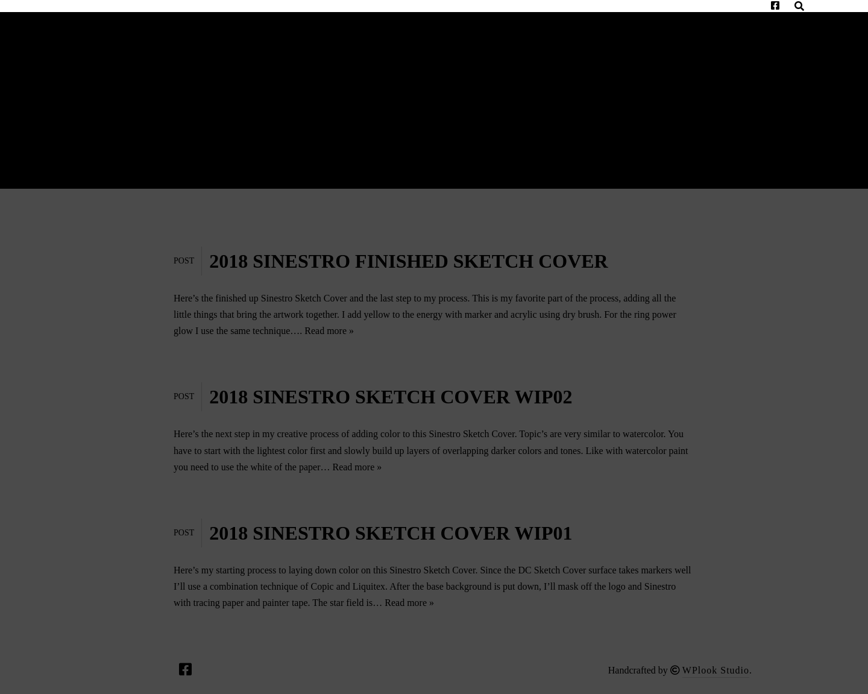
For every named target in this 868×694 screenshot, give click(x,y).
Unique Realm (629, 19)
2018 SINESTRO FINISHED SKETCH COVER (408, 261)
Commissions (515, 19)
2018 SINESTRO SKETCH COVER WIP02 (390, 397)
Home (81, 19)
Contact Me (164, 19)
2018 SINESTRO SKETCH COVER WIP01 (390, 533)
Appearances (404, 19)
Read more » (329, 331)
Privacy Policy (112, 31)
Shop (717, 19)
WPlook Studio (715, 670)
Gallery (257, 19)
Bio (323, 19)
